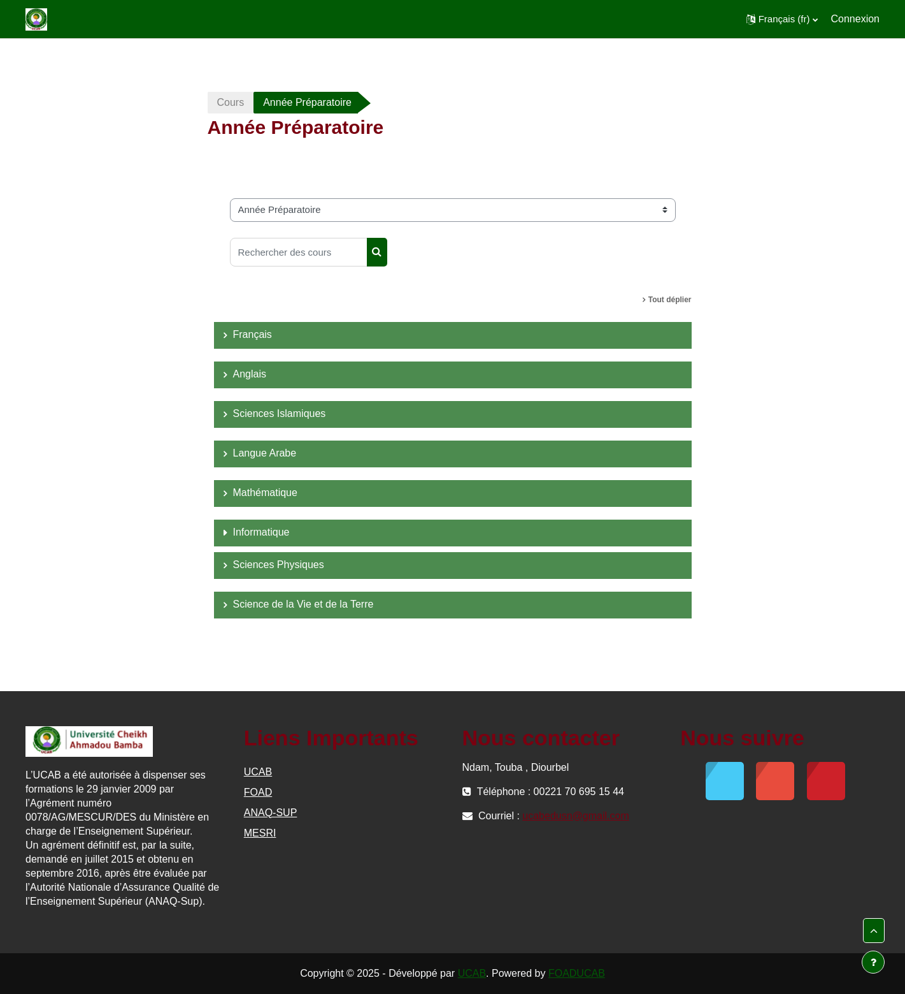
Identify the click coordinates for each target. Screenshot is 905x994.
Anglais (249, 374)
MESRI (260, 833)
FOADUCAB (576, 973)
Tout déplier (670, 299)
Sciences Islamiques (279, 413)
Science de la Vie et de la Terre (303, 604)
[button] (782, 19)
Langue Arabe (265, 453)
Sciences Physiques (278, 564)
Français (252, 334)
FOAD (258, 792)
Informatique (261, 532)
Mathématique (265, 492)
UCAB (258, 771)
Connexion (855, 18)
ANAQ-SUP (270, 812)
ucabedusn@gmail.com (575, 815)
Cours (231, 102)
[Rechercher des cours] (298, 252)
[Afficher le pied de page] (873, 962)
